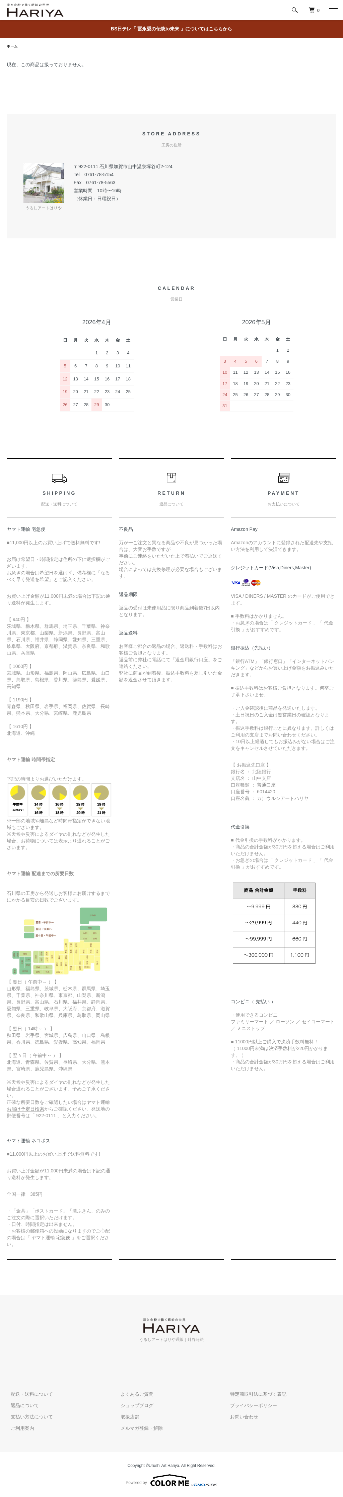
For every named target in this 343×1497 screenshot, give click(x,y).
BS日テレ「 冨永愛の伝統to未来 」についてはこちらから (171, 28)
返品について (21, 1406)
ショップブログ (133, 1406)
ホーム (13, 46)
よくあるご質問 (133, 1394)
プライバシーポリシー (249, 1406)
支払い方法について (28, 1417)
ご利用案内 (18, 1428)
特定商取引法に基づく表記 (254, 1394)
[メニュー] (333, 10)
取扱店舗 (126, 1417)
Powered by (171, 1481)
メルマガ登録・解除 (138, 1428)
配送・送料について (28, 1394)
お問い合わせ (240, 1417)
